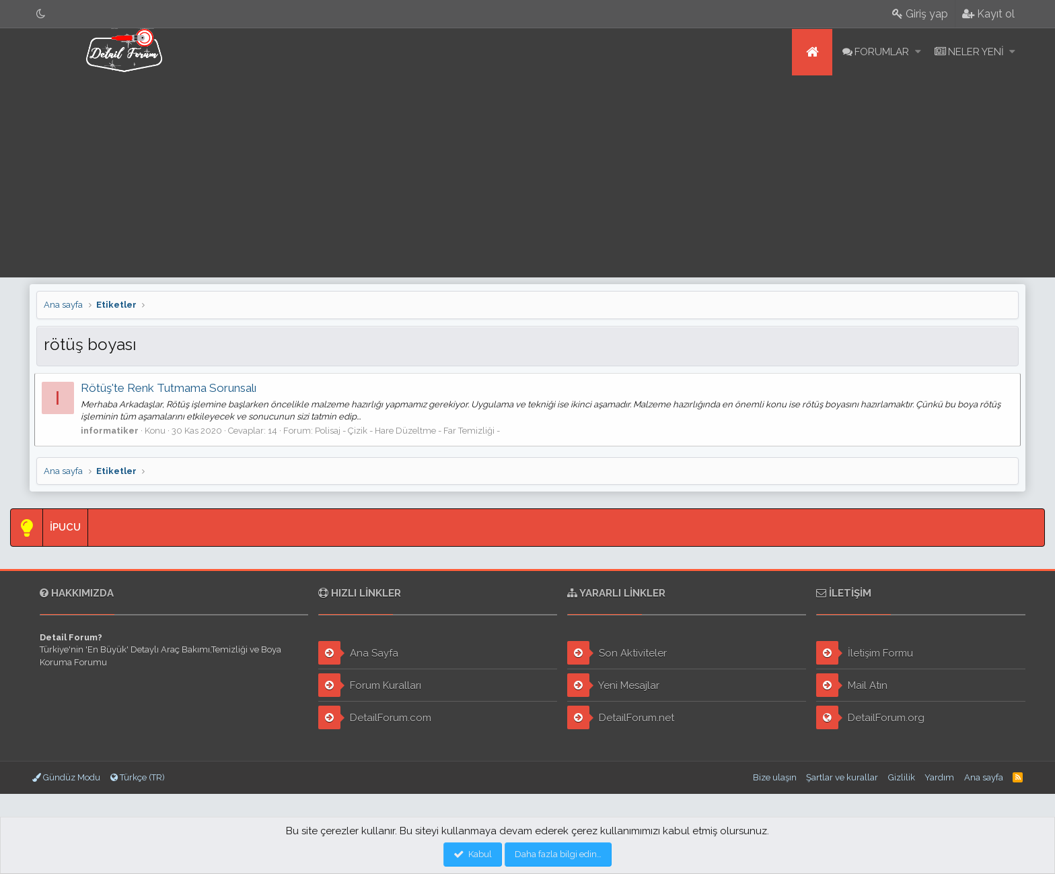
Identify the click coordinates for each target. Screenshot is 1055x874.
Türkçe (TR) (137, 777)
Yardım (939, 777)
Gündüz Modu (66, 777)
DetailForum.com (374, 717)
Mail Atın (851, 685)
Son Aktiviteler (617, 653)
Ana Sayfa (358, 653)
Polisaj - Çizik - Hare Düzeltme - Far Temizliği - (409, 431)
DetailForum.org (870, 717)
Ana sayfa (812, 52)
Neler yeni (976, 52)
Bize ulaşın (775, 777)
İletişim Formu (864, 653)
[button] (918, 52)
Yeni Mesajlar (613, 685)
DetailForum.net (620, 717)
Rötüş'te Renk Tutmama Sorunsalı (170, 388)
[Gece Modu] (41, 14)
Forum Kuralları (369, 685)
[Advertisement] (527, 176)
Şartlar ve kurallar (842, 777)
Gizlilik (901, 777)
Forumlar (881, 52)
